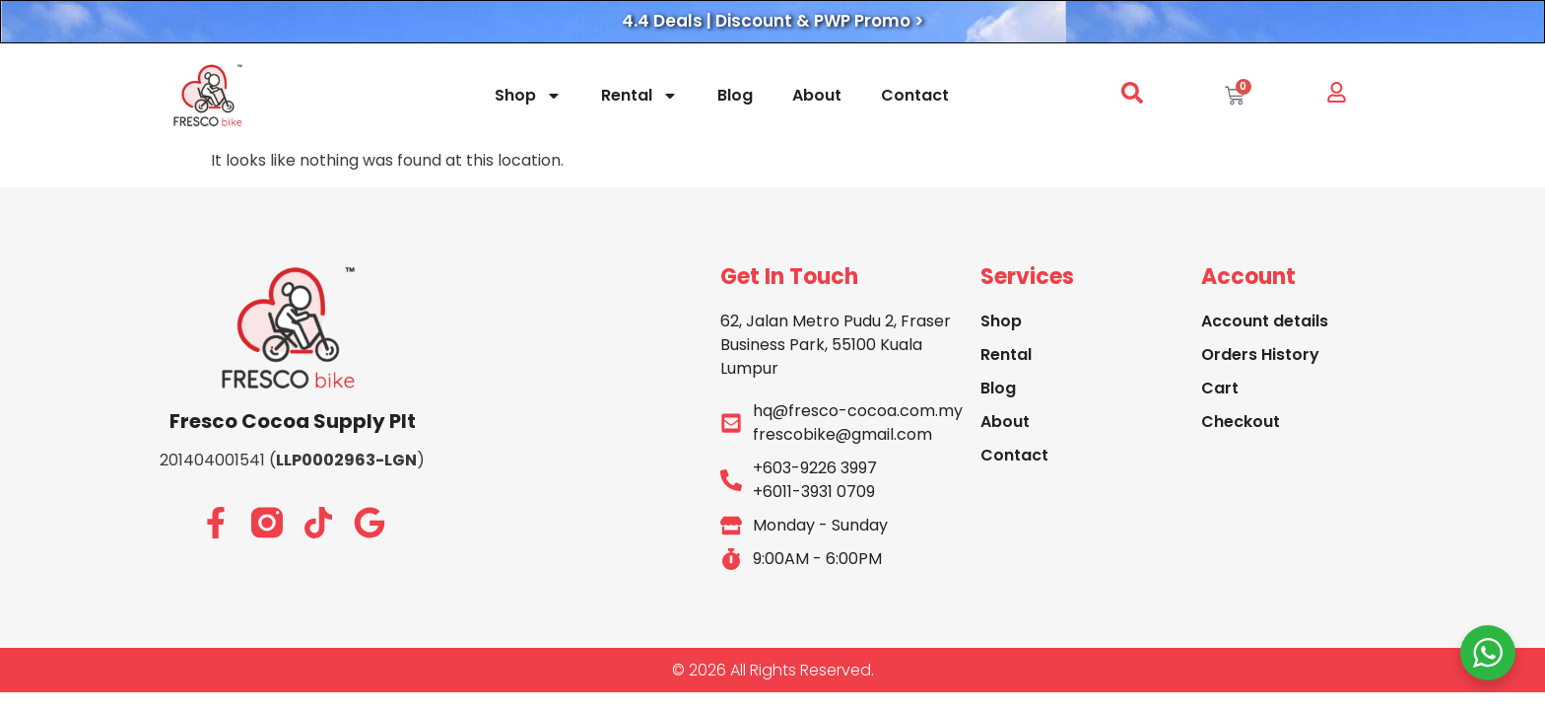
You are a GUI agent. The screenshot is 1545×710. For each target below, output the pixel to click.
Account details (1264, 321)
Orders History (1260, 354)
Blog (735, 95)
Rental (639, 95)
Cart (1220, 388)
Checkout (1240, 421)
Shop (528, 95)
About (816, 95)
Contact (915, 95)
